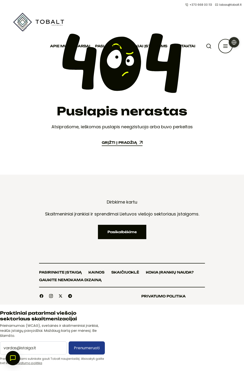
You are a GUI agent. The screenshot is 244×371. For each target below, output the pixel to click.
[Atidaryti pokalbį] (13, 358)
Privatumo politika (28, 363)
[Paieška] (210, 46)
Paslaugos (107, 46)
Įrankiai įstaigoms (146, 46)
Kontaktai (183, 46)
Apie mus (60, 46)
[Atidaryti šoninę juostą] (225, 46)
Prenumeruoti (87, 348)
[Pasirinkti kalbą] (234, 42)
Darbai (82, 46)
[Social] (41, 296)
